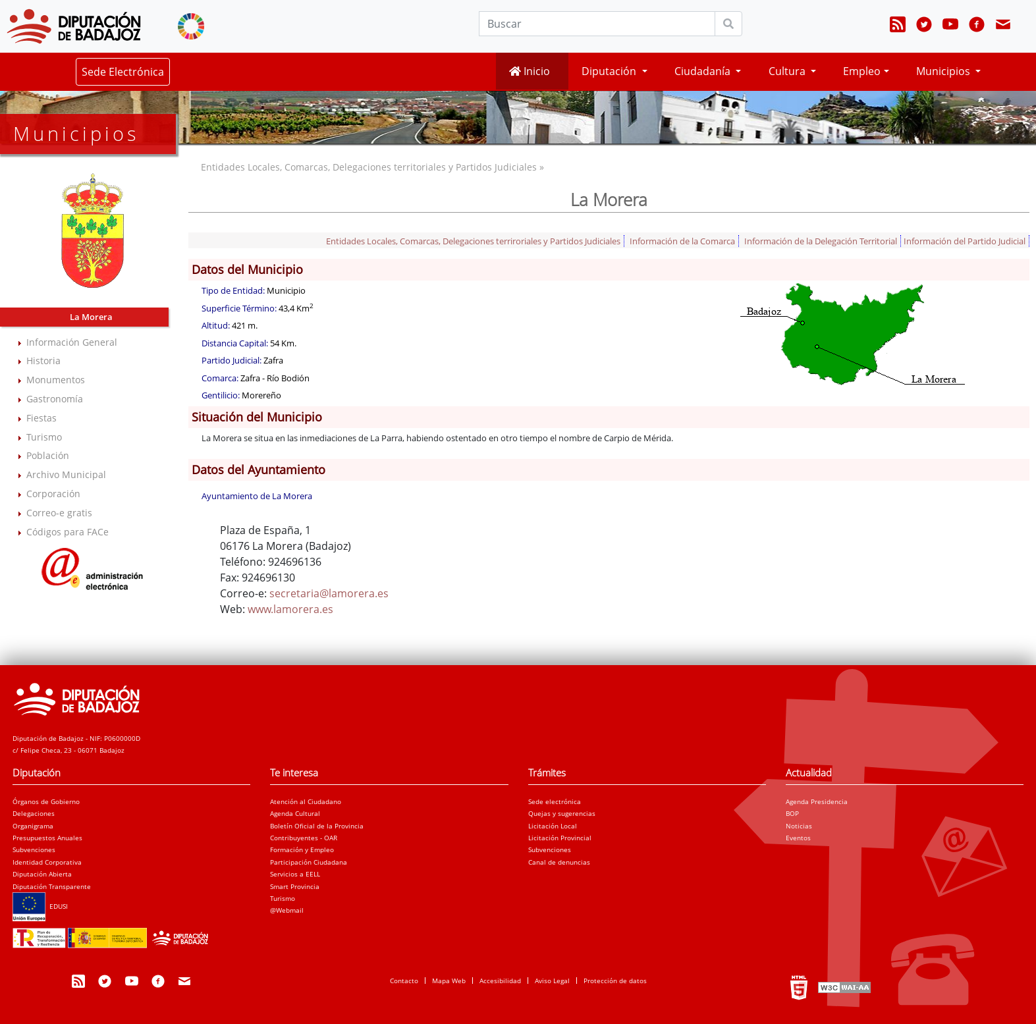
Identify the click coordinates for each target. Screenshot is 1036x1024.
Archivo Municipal (66, 474)
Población (47, 455)
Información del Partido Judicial (964, 241)
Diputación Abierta (42, 873)
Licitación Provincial (559, 837)
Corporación (53, 493)
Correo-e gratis (59, 512)
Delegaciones (34, 813)
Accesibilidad (500, 980)
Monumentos (55, 379)
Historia (43, 360)
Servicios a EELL (295, 873)
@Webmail (287, 910)
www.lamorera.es (290, 609)
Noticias (799, 825)
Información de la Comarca (682, 241)
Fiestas (41, 418)
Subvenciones (34, 849)
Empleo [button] (862, 71)
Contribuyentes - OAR (303, 837)
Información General (71, 342)
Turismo (44, 437)
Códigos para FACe (67, 531)
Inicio (529, 71)
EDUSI (40, 906)
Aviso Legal (552, 980)
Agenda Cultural (295, 813)
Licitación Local (552, 825)
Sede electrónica (554, 801)
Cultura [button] (788, 71)
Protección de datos (615, 980)
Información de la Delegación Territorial (820, 241)
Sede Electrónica (123, 72)
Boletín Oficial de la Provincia (317, 825)
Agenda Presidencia (817, 801)
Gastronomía (54, 398)
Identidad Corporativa (47, 862)
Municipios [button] (944, 71)
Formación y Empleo (302, 849)
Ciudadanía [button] (703, 71)
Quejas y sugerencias (561, 813)
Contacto (404, 980)
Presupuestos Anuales (47, 837)
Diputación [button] (610, 71)
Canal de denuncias (559, 862)
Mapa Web (449, 980)
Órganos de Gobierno (46, 801)
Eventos (798, 837)
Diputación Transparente (52, 886)
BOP (792, 813)
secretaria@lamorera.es (329, 593)
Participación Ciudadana (308, 862)
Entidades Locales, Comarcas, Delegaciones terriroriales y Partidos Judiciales (473, 241)
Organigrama (33, 825)
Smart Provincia (294, 886)
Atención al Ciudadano (305, 801)
